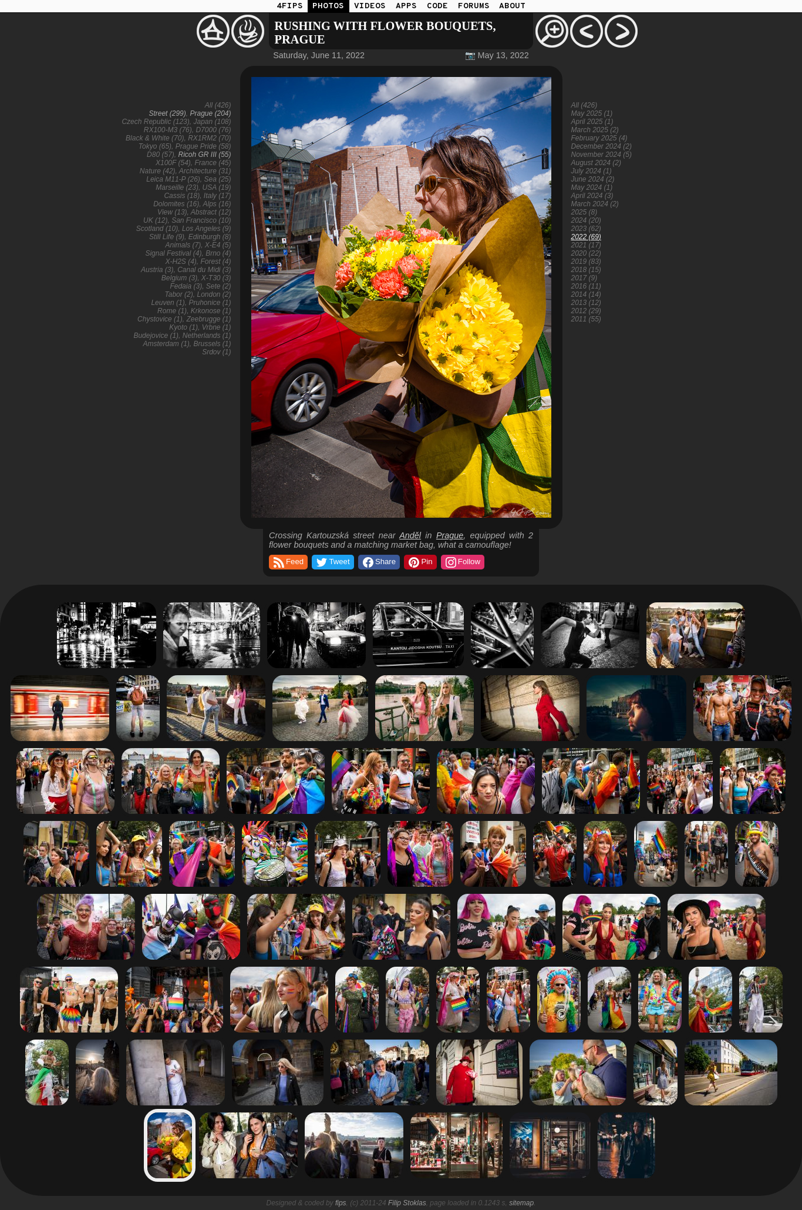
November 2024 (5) (601, 154)
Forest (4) (215, 261)
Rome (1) (172, 311)
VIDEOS (370, 6)
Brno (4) (218, 253)
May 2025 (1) (592, 113)
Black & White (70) (155, 138)
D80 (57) (160, 154)
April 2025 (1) (592, 122)
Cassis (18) (182, 196)
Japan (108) (212, 122)
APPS (406, 6)
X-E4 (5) (218, 245)
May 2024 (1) (592, 187)
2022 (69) (586, 237)
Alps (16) (217, 204)
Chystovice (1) (160, 319)
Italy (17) (217, 196)
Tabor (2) (179, 294)
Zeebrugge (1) (208, 319)
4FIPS (290, 6)
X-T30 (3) (216, 278)
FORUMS (474, 6)
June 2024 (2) (593, 179)
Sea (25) (217, 179)
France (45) (212, 163)
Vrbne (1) (216, 327)
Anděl (410, 535)
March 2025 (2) (595, 130)
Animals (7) (183, 245)
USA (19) (217, 187)
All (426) (218, 105)
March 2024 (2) (595, 204)
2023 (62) (586, 228)
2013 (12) (586, 303)
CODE (437, 6)
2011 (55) (586, 319)
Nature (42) (158, 171)
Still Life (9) (166, 237)
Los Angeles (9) (206, 228)
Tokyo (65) (155, 146)
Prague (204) (210, 113)
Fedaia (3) (186, 286)
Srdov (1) (216, 352)
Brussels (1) (212, 344)
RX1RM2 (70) (209, 138)
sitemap (521, 1203)
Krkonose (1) (211, 311)
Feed (288, 562)
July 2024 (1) (591, 171)
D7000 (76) (213, 130)
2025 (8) (584, 212)
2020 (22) (586, 253)
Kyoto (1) (183, 327)
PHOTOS (328, 6)
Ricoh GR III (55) (204, 154)
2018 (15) (586, 270)
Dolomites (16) (176, 204)
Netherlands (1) (207, 335)
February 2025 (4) (599, 138)
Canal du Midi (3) (204, 270)
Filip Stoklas (407, 1203)
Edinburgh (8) (209, 237)
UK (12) (155, 220)
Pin (419, 562)
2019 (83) (586, 261)
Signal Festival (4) (173, 253)
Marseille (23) (177, 187)
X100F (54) (173, 163)
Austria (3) (157, 270)
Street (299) (167, 113)
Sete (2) (218, 286)
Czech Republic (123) (155, 122)
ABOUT (512, 6)
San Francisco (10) (201, 220)
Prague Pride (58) (203, 146)
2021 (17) (586, 245)
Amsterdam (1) (166, 344)
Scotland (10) (157, 228)
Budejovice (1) (155, 335)
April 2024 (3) (592, 196)
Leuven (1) (167, 303)
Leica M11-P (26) (173, 179)
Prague (449, 535)
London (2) (214, 294)
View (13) (172, 212)
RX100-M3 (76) (168, 130)
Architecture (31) (205, 171)
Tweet (332, 562)
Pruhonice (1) (209, 303)
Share (378, 562)
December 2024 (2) (601, 146)
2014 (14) (586, 294)
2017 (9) (584, 278)
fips (340, 1203)
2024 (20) (586, 220)
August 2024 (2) (596, 163)
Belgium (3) (179, 278)
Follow (462, 562)
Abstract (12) (211, 212)
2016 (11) (586, 286)
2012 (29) (586, 311)
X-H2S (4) (180, 261)
